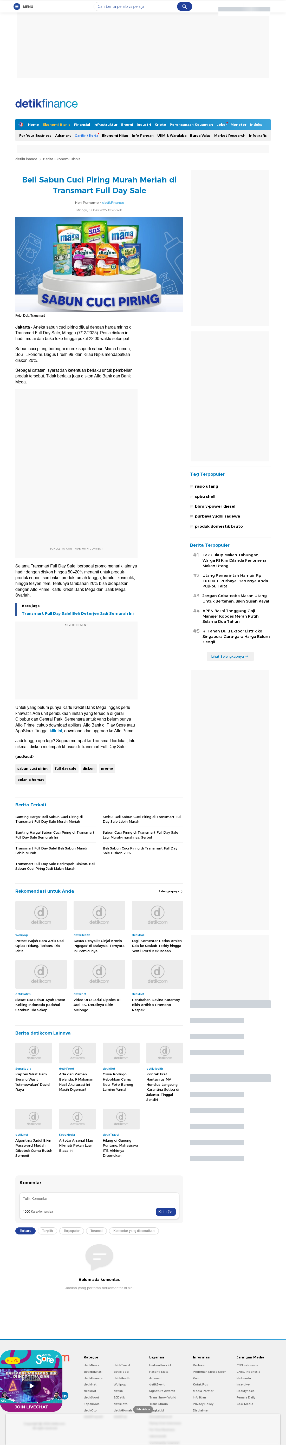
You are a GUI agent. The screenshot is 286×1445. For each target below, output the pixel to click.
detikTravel (122, 1365)
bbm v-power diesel (215, 506)
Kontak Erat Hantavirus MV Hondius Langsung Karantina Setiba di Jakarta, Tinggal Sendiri (162, 1087)
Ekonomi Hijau (115, 135)
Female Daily (246, 1397)
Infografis (258, 135)
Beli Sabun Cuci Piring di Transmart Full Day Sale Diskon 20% (140, 850)
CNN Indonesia (247, 1365)
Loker (222, 124)
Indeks (256, 124)
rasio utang (206, 486)
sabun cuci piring (33, 768)
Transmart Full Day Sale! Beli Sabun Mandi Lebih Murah (51, 850)
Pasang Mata (158, 1372)
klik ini (55, 731)
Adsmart (63, 135)
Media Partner (203, 1391)
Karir (196, 1378)
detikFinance (26, 159)
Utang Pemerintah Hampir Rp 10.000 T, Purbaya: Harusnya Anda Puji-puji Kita (235, 581)
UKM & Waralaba (171, 135)
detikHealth (122, 1378)
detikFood (121, 1372)
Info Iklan (199, 1397)
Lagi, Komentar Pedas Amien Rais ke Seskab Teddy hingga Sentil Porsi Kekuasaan (157, 946)
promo (107, 768)
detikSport (91, 1397)
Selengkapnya (171, 891)
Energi (127, 124)
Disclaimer (201, 1410)
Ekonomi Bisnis (56, 124)
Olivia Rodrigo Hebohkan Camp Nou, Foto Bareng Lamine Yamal (118, 1081)
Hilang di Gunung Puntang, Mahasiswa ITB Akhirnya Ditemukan (120, 1148)
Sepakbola (92, 1404)
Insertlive (243, 1384)
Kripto (160, 124)
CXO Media (245, 1404)
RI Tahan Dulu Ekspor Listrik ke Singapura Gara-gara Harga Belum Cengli (236, 636)
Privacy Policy (203, 1404)
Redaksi (199, 1365)
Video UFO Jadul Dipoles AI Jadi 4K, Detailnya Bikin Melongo (97, 1005)
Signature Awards (162, 1391)
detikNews (91, 1365)
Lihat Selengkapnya (230, 656)
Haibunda (244, 1378)
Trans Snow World (162, 1397)
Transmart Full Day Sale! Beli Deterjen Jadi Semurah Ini (78, 613)
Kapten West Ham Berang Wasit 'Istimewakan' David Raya (32, 1081)
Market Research (229, 135)
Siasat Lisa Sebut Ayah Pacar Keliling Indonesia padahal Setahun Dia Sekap (40, 1005)
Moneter (238, 124)
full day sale (65, 768)
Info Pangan (143, 135)
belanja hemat (30, 779)
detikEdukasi (93, 1372)
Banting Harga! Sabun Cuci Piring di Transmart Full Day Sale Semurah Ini (54, 834)
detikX (118, 1391)
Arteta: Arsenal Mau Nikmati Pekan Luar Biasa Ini (76, 1145)
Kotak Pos (200, 1384)
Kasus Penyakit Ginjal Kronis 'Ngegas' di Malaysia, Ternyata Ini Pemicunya (99, 946)
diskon (89, 768)
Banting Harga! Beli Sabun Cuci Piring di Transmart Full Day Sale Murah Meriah (49, 819)
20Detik (119, 1397)
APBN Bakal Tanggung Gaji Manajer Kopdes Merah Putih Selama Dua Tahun (231, 616)
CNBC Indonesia (248, 1372)
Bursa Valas (200, 135)
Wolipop (120, 1384)
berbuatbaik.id (160, 1365)
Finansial (82, 124)
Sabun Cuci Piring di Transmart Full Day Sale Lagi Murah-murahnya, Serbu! (140, 834)
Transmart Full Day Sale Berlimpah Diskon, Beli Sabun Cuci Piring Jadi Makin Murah (55, 866)
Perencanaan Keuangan (191, 124)
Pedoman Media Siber (209, 1372)
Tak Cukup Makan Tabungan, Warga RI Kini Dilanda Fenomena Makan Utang (234, 560)
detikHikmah (123, 1410)
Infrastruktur (106, 124)
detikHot (90, 1391)
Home (33, 124)
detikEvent (157, 1384)
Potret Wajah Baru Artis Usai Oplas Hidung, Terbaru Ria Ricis (39, 946)
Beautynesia (246, 1391)
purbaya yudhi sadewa (217, 516)
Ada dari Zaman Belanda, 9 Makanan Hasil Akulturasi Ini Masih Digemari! (76, 1081)
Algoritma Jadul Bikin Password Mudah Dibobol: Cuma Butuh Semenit (33, 1148)
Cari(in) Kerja (86, 135)
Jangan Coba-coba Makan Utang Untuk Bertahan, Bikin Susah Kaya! (236, 598)
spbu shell (205, 496)
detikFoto (121, 1404)
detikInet (90, 1384)
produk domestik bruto (219, 526)
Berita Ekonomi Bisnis (61, 159)
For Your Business (35, 135)
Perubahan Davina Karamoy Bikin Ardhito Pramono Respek (156, 1005)
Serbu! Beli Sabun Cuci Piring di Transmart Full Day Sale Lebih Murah (142, 819)
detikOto (90, 1410)
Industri (144, 124)
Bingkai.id (156, 1410)
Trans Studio (158, 1404)
